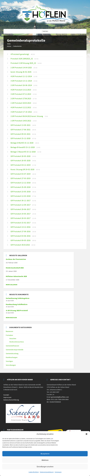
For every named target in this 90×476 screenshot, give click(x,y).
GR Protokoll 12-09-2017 (21, 205)
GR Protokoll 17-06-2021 (21, 129)
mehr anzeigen (11, 317)
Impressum (58, 472)
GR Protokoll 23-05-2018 (21, 191)
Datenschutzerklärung (47, 472)
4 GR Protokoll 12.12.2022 (21, 107)
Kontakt (6, 395)
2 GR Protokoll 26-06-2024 (21, 85)
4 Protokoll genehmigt (20, 54)
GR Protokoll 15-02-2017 (21, 222)
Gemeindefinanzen (12, 346)
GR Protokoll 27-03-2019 (21, 178)
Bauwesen (9, 331)
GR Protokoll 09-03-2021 (21, 134)
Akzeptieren (45, 454)
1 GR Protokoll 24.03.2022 (21, 120)
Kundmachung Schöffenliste (16, 304)
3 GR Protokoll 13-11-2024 (21, 81)
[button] (86, 434)
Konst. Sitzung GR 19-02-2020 (23, 169)
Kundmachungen (11, 357)
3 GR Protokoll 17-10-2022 (21, 112)
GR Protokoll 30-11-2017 (21, 200)
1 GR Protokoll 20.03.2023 (21, 103)
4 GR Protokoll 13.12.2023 (21, 90)
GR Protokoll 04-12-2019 (21, 165)
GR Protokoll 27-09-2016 (21, 231)
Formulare (9, 335)
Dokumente (17, 46)
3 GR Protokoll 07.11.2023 (21, 94)
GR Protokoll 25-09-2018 (21, 187)
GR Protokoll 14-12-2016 (21, 227)
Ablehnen (45, 460)
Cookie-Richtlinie (34, 472)
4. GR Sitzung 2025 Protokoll (17, 310)
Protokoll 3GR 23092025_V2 (22, 58)
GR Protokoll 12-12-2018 (21, 182)
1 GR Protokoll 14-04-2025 (21, 67)
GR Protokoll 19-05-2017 (21, 214)
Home (9, 46)
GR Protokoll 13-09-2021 (21, 125)
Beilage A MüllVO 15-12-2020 (22, 143)
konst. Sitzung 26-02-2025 (21, 72)
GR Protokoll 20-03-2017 (21, 218)
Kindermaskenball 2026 (15, 268)
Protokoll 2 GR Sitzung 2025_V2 (23, 63)
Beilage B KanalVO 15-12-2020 (23, 147)
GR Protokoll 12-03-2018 (21, 196)
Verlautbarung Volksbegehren (17, 298)
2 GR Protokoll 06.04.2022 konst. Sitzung (27, 116)
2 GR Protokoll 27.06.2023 (21, 98)
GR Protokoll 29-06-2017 (21, 209)
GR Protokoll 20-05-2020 (21, 156)
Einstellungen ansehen (45, 466)
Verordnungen (11, 365)
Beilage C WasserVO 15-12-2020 (23, 152)
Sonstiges (9, 361)
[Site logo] (45, 24)
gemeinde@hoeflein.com (60, 397)
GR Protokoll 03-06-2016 (21, 236)
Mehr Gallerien (11, 284)
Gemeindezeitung (12, 353)
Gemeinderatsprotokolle (14, 350)
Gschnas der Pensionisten (16, 259)
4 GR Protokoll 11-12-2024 (21, 76)
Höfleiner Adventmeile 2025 (16, 276)
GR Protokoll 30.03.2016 (20, 245)
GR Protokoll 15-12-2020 (21, 138)
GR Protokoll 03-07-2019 (21, 174)
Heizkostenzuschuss (16, 342)
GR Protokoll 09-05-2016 (21, 240)
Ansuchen (12, 338)
